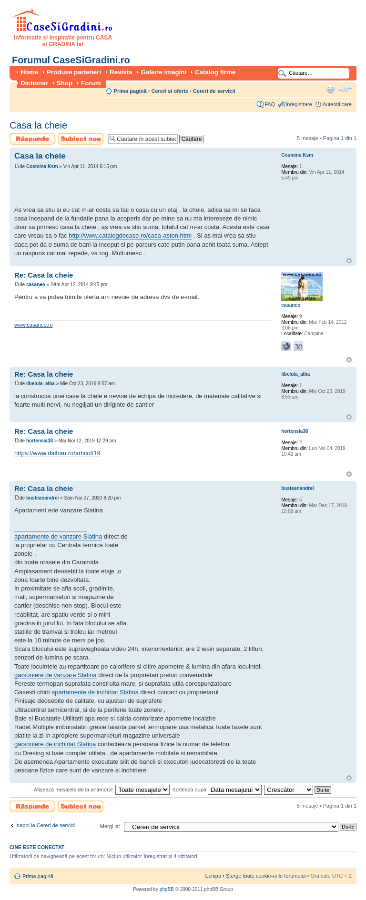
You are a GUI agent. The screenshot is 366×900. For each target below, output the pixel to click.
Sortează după (217, 789)
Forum (91, 83)
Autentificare (337, 104)
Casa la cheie (38, 125)
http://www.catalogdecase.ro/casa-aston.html (130, 235)
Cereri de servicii (214, 91)
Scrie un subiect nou (80, 139)
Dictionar (34, 83)
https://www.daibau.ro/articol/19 (57, 453)
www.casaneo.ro (33, 325)
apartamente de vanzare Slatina (58, 536)
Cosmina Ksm (42, 166)
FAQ (269, 104)
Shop (64, 83)
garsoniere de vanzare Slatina (55, 675)
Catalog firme (215, 72)
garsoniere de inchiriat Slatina (55, 744)
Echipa (213, 876)
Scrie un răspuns (32, 139)
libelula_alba (40, 383)
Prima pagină (130, 91)
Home (29, 72)
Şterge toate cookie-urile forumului (266, 876)
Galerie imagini (164, 72)
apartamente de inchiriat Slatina (95, 692)
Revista (121, 72)
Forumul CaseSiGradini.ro (71, 60)
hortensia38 (39, 440)
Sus (349, 260)
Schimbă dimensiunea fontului (345, 89)
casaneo (35, 284)
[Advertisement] (125, 189)
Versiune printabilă (330, 89)
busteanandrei (42, 497)
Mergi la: (110, 826)
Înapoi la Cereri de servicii (45, 825)
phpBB (167, 889)
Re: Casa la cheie (43, 275)
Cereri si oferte (169, 91)
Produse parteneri (74, 72)
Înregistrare (298, 104)
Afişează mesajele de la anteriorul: (102, 789)
